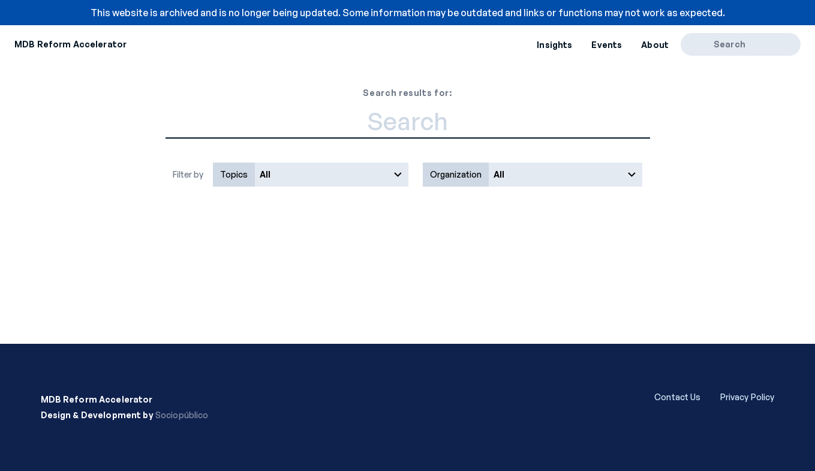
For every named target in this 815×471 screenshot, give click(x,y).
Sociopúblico (182, 415)
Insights (554, 45)
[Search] (701, 44)
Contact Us (677, 397)
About (655, 45)
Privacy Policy (747, 397)
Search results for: (407, 93)
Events (606, 45)
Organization (456, 174)
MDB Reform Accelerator (70, 44)
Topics (234, 174)
